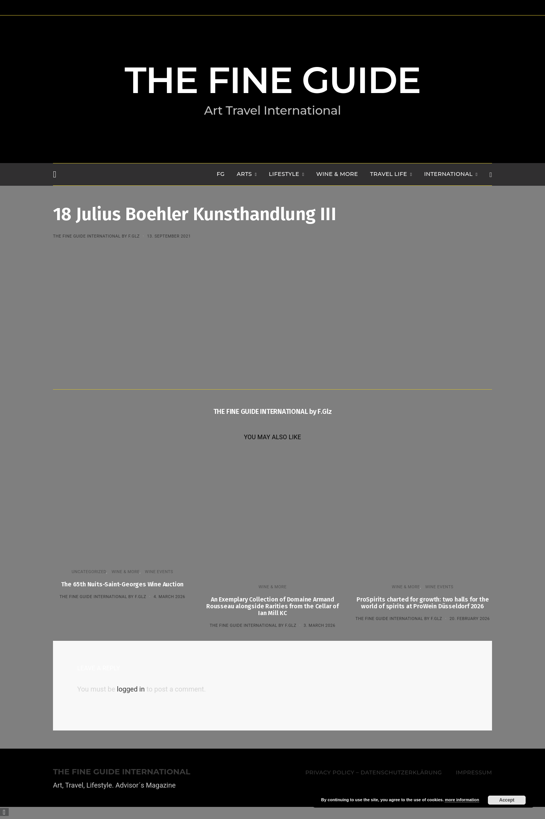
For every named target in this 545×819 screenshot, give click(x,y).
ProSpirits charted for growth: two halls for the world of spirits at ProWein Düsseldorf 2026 (423, 603)
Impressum (474, 772)
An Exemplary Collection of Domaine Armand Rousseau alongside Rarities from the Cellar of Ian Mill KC (272, 606)
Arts (244, 174)
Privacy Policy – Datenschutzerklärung (373, 772)
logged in (131, 689)
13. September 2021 (169, 236)
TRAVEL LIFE (388, 174)
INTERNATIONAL (448, 174)
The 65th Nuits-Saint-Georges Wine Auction (122, 584)
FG (221, 174)
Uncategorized (89, 571)
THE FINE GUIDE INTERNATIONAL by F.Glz (96, 236)
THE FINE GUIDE (272, 80)
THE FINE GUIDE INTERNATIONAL (121, 772)
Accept (506, 800)
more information (462, 799)
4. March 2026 (169, 596)
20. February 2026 (470, 618)
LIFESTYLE (284, 174)
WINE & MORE (337, 174)
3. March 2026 (319, 625)
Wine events (159, 571)
